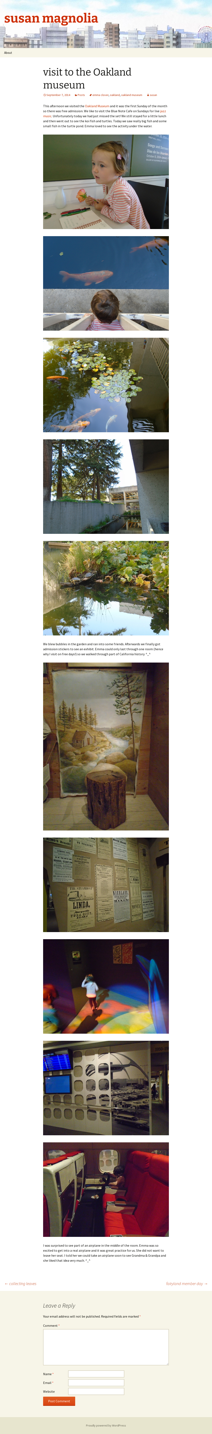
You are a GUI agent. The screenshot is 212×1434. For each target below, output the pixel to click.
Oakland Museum (97, 106)
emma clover (100, 95)
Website (49, 1391)
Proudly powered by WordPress (106, 1425)
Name (48, 1374)
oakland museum (131, 95)
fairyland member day (187, 1283)
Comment (51, 1325)
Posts (81, 95)
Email (48, 1383)
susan (153, 95)
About (8, 53)
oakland (115, 95)
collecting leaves (20, 1283)
